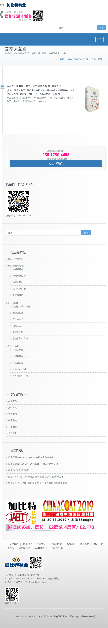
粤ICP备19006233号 (85, 616)
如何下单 (12, 401)
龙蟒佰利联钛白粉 (21, 306)
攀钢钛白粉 (18, 313)
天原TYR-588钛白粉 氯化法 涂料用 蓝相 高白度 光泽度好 (35, 476)
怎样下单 (41, 544)
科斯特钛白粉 (19, 356)
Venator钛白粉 (20, 369)
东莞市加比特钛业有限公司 (51, 616)
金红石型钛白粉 (43, 94)
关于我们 (12, 427)
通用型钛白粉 (26, 94)
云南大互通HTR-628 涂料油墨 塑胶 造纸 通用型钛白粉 (34, 86)
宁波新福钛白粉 (20, 338)
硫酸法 (56, 94)
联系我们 (12, 420)
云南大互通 (13, 90)
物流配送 (12, 414)
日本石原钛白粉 (20, 375)
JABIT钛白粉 (41, 548)
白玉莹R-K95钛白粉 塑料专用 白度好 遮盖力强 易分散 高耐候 (37, 483)
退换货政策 (56, 544)
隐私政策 (84, 544)
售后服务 (12, 433)
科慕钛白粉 (18, 350)
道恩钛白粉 (18, 332)
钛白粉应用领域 (16, 265)
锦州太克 (17, 325)
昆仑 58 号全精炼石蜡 (18, 470)
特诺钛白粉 (18, 363)
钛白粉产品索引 (16, 259)
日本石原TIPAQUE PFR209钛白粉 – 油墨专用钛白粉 (33, 464)
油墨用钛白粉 (64, 90)
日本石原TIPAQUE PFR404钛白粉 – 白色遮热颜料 (32, 457)
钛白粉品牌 (73, 59)
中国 (23, 90)
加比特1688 (57, 548)
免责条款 (71, 544)
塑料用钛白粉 (48, 90)
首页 (62, 59)
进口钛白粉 (13, 346)
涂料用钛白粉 (33, 90)
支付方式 (12, 407)
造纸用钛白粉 (19, 288)
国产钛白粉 (13, 303)
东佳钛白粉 (18, 319)
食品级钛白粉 (19, 295)
